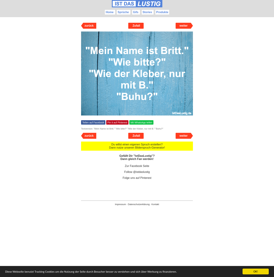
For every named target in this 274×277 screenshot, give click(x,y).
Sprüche (123, 12)
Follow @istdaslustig (137, 171)
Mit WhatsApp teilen (141, 122)
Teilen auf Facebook (93, 122)
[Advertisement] (137, 246)
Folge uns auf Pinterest (137, 177)
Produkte (162, 12)
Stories (147, 12)
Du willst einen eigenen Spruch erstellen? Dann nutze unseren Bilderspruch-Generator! (137, 146)
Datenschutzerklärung (139, 204)
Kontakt (155, 204)
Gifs (135, 12)
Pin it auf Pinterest (117, 122)
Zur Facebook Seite (137, 165)
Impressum (120, 204)
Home (109, 12)
